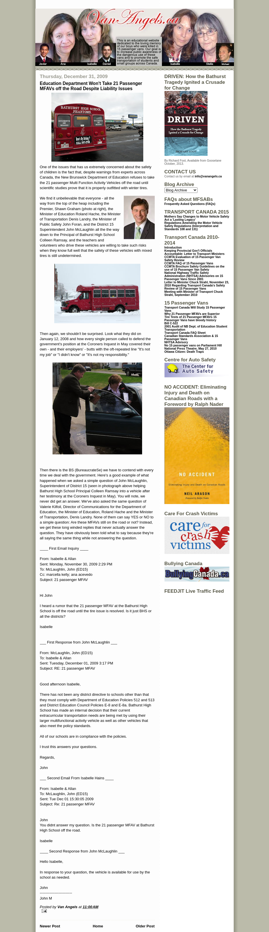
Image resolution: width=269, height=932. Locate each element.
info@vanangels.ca (208, 176)
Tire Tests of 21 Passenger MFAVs (188, 317)
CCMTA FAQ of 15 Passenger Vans (189, 263)
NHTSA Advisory (176, 342)
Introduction (173, 247)
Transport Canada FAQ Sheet (185, 332)
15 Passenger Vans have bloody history (191, 318)
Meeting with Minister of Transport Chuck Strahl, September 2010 (194, 293)
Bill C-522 (171, 323)
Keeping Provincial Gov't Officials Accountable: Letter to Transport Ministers (195, 252)
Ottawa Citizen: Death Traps (184, 351)
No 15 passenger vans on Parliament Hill (193, 345)
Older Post (145, 926)
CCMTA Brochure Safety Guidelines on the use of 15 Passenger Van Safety (195, 268)
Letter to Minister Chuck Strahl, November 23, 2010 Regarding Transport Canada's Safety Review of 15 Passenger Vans (197, 285)
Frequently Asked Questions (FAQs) (190, 204)
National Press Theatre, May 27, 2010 (191, 348)
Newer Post (50, 926)
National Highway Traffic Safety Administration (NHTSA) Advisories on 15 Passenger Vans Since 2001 (194, 276)
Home (98, 926)
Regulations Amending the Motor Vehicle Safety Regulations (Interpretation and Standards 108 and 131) (193, 226)
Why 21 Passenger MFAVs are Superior (192, 313)
